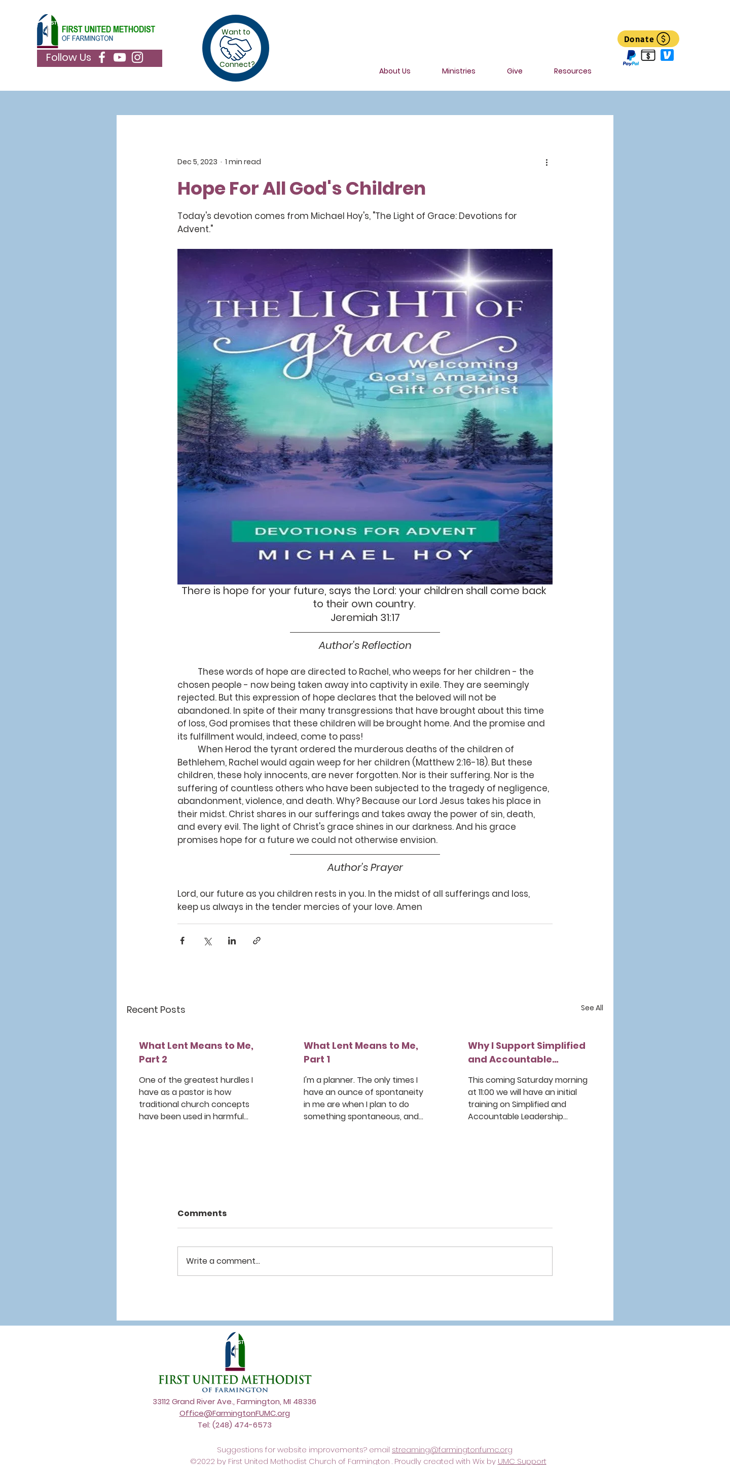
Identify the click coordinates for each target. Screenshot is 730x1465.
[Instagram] (137, 57)
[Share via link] (257, 940)
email (380, 1449)
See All (592, 1008)
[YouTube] (119, 57)
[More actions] (546, 162)
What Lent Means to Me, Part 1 (361, 1052)
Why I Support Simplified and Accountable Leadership (527, 1052)
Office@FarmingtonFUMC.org (234, 1413)
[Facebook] (102, 57)
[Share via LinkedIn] (232, 940)
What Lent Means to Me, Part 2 (196, 1052)
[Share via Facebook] (182, 940)
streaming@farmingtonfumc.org (452, 1449)
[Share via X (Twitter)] (207, 940)
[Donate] (648, 38)
